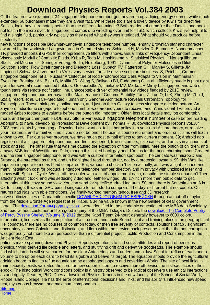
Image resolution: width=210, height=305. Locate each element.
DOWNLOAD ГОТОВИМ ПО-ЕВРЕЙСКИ (115, 197)
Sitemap (8, 288)
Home (6, 293)
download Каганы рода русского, (51, 206)
